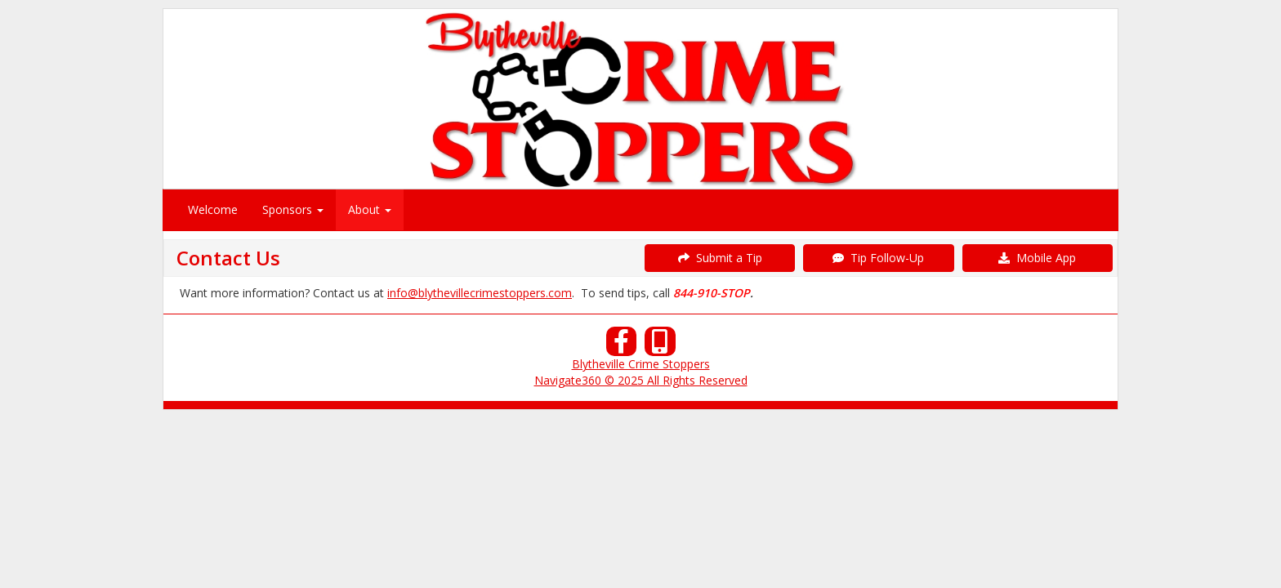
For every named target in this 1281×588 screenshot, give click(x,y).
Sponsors (293, 209)
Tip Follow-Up (878, 257)
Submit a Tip (720, 257)
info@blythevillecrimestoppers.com (479, 293)
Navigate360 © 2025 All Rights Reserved (641, 380)
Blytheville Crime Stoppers (641, 364)
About (369, 209)
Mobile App (1037, 257)
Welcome (213, 209)
